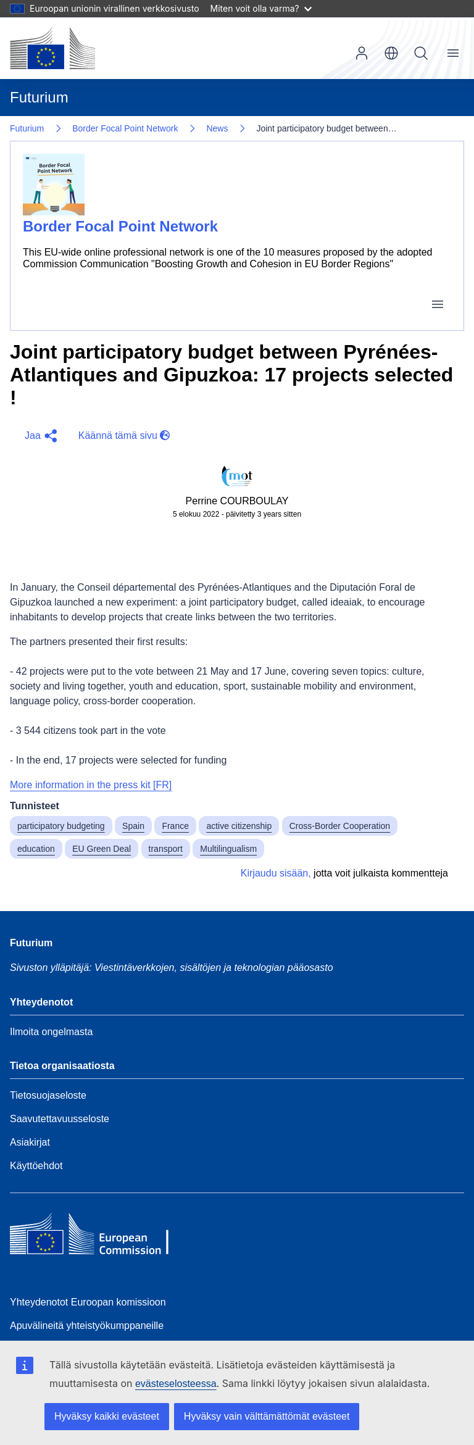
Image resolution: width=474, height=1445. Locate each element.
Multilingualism (228, 849)
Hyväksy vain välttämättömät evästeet (267, 1416)
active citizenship (239, 826)
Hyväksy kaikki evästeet (106, 1416)
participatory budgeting (61, 826)
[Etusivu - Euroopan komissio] (52, 48)
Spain (133, 826)
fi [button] (391, 53)
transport (166, 849)
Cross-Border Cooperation (339, 826)
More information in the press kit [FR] (91, 785)
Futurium (39, 97)
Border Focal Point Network (125, 128)
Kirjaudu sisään (361, 53)
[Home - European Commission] (99, 1237)
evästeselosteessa (176, 1383)
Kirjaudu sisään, (276, 873)
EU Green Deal (101, 849)
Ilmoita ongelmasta (51, 1031)
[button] (39, 435)
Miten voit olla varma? (261, 8)
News (217, 128)
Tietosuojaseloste (48, 1095)
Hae (421, 53)
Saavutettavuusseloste (59, 1119)
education (36, 849)
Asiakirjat (30, 1142)
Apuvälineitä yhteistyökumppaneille (87, 1325)
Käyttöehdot (36, 1165)
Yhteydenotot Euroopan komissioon (88, 1302)
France (175, 826)
